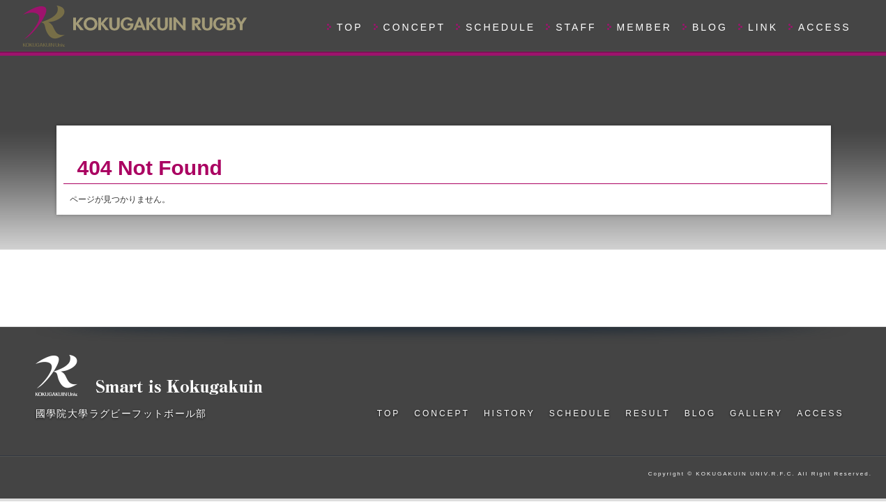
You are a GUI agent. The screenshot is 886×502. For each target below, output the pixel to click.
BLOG (710, 27)
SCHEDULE (500, 27)
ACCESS (824, 27)
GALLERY (756, 413)
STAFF (576, 27)
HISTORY (509, 413)
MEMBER (644, 27)
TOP (350, 27)
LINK (763, 27)
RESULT (647, 413)
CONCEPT (414, 27)
